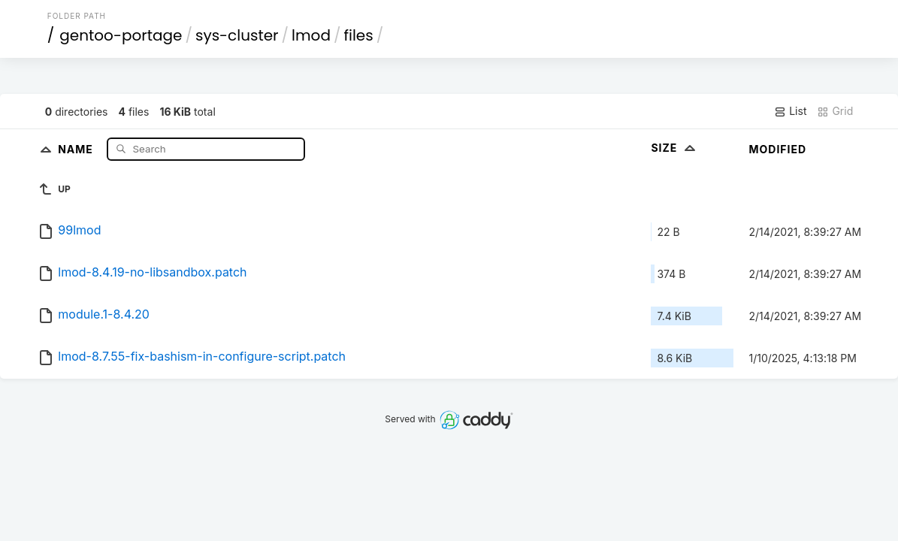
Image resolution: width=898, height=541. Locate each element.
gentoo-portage (120, 35)
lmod (311, 35)
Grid (835, 111)
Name (77, 148)
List (790, 111)
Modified (777, 149)
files (358, 35)
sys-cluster (237, 35)
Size (674, 147)
